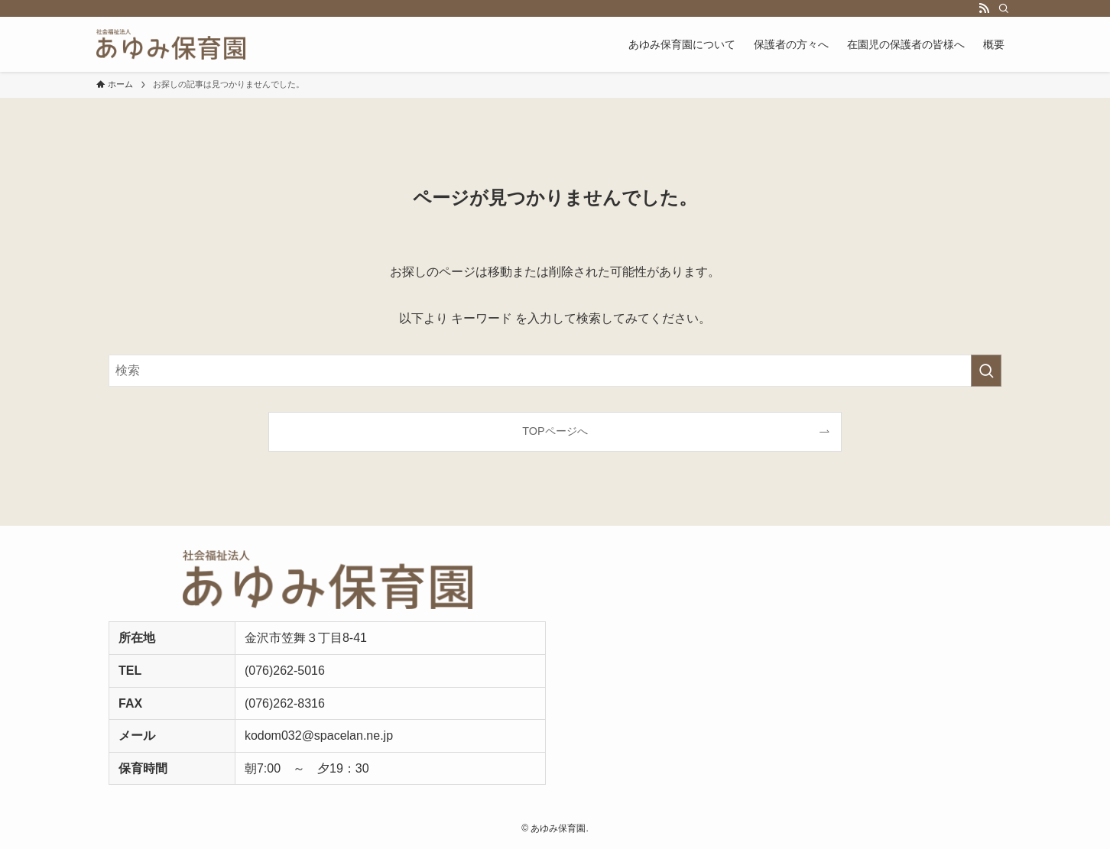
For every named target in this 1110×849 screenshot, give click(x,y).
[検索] (1004, 8)
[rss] (984, 8)
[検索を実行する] (986, 371)
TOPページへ (554, 431)
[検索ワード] (555, 371)
